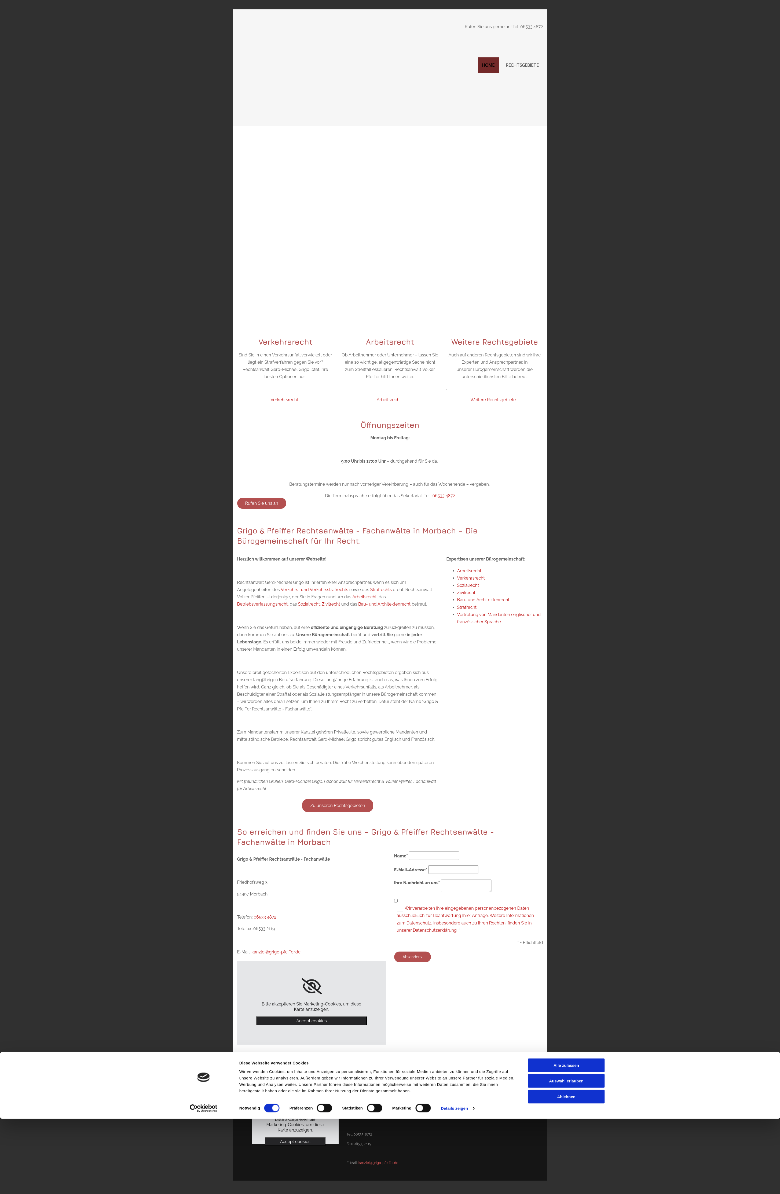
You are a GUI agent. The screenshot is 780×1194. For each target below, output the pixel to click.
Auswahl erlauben (566, 1156)
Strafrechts (381, 589)
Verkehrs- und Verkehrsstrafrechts (314, 589)
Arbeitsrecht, (365, 596)
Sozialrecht (468, 585)
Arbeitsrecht (469, 570)
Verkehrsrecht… (285, 399)
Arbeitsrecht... (390, 399)
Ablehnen (566, 1172)
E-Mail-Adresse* (410, 869)
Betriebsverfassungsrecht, (263, 604)
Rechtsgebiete (522, 65)
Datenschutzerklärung (459, 1106)
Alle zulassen (566, 1140)
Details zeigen (454, 1183)
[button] (261, 503)
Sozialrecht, (309, 604)
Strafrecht (467, 607)
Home (488, 65)
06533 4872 (443, 495)
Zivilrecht (331, 604)
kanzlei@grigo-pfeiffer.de (276, 952)
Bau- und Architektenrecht (384, 604)
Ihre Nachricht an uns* (417, 882)
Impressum (450, 1097)
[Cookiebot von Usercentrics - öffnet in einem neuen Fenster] (203, 1184)
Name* (401, 855)
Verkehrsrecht (471, 578)
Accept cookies (311, 1020)
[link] (312, 986)
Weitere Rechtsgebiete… (494, 399)
